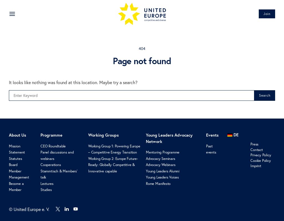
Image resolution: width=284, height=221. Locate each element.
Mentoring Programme (162, 152)
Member (15, 171)
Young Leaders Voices (162, 177)
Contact (256, 149)
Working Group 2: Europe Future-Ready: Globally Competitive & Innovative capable (113, 165)
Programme (51, 135)
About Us (17, 135)
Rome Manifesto (158, 183)
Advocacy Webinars (161, 164)
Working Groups (103, 135)
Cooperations (50, 164)
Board (13, 164)
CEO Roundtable (53, 146)
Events (212, 135)
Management (19, 177)
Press (254, 144)
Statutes (15, 158)
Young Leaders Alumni (162, 171)
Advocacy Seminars (160, 158)
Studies (46, 189)
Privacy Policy (260, 155)
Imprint (255, 166)
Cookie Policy (260, 160)
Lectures (46, 183)
